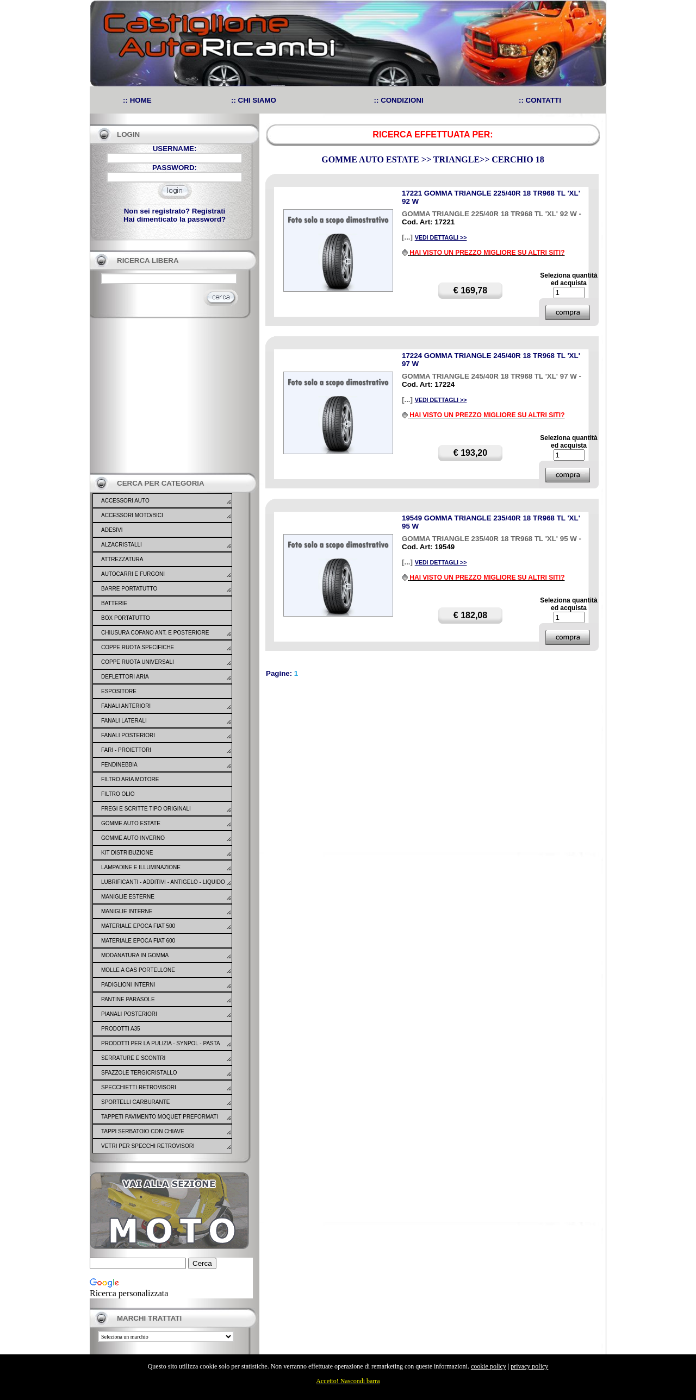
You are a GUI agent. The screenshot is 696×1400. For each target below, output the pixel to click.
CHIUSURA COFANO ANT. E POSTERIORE (155, 633)
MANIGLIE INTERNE (126, 911)
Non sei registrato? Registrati (175, 211)
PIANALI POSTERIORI (129, 1014)
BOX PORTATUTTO (125, 618)
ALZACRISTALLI (121, 545)
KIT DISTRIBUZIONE (127, 853)
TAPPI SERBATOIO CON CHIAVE (142, 1131)
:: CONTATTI (540, 100)
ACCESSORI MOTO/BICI (132, 515)
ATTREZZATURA (122, 559)
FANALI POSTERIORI (128, 735)
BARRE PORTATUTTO (129, 589)
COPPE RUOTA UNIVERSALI (137, 662)
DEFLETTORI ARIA (125, 677)
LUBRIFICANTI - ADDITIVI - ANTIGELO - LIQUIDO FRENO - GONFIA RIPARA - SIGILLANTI (163, 889)
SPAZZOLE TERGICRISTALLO (139, 1073)
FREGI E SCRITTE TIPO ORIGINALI (146, 809)
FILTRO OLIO (118, 794)
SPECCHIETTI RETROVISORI (138, 1087)
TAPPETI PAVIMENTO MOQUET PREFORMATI (159, 1117)
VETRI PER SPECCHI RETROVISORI (148, 1146)
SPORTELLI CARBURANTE (135, 1102)
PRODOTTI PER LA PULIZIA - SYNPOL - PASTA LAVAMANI (160, 1050)
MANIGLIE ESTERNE (127, 897)
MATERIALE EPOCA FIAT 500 (138, 926)
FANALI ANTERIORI (126, 706)
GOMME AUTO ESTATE (130, 823)
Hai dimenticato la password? (174, 219)
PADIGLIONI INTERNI (128, 985)
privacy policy (529, 1366)
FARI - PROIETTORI (126, 750)
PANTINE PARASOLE (128, 999)
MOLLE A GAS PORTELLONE (138, 970)
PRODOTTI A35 (120, 1029)
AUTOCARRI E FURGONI (133, 574)
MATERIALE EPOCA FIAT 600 (138, 941)
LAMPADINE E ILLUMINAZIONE (141, 867)
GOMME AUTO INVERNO (133, 838)
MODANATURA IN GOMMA (135, 955)
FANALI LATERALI (124, 721)
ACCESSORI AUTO (125, 501)
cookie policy (488, 1366)
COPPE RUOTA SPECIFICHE (137, 647)
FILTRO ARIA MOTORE (130, 779)
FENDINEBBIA (119, 765)
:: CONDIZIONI (399, 100)
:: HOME (137, 100)
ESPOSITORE (118, 691)
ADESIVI (111, 530)
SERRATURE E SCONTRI (133, 1058)
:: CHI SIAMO (253, 100)
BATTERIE (114, 603)
